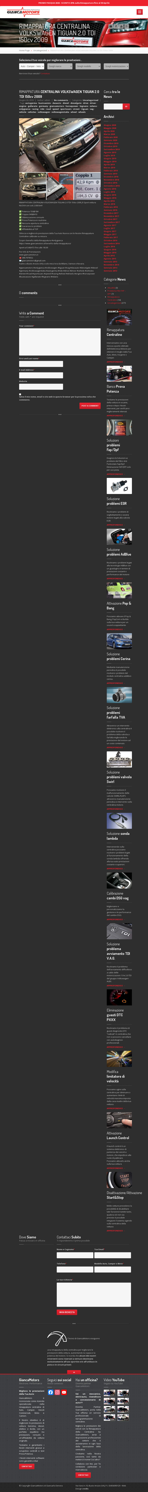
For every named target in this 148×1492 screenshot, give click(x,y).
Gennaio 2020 (110, 140)
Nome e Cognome (66, 1249)
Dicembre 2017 (111, 213)
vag (92, 109)
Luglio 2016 (109, 246)
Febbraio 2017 (111, 237)
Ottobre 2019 (110, 146)
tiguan (84, 109)
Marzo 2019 (109, 167)
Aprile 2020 (109, 131)
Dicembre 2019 (111, 143)
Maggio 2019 (110, 161)
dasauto (56, 103)
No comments (61, 100)
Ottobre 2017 (110, 219)
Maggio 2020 (110, 128)
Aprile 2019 (109, 164)
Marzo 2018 (109, 204)
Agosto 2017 (110, 225)
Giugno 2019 (110, 158)
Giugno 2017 (110, 231)
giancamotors (57, 106)
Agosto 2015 (110, 258)
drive (85, 103)
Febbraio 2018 (111, 207)
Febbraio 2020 (111, 137)
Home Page (24, 50)
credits (85, 1488)
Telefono (62, 1263)
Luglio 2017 (109, 228)
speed (55, 109)
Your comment (26, 326)
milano (93, 106)
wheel (74, 112)
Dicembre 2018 (111, 176)
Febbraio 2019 (111, 170)
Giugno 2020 (110, 125)
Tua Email (99, 1249)
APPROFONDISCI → (116, 361)
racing (35, 109)
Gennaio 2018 (110, 210)
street (76, 109)
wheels (82, 112)
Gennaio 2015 (110, 261)
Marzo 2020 (109, 134)
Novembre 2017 (111, 216)
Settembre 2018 (111, 185)
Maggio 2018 (110, 198)
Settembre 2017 (111, 222)
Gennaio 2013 (110, 270)
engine (22, 106)
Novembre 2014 (111, 264)
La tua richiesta (65, 1279)
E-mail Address (27, 370)
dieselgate (76, 103)
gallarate (32, 106)
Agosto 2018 (110, 188)
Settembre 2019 (111, 149)
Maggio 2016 (110, 252)
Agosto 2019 (110, 152)
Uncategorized (40, 50)
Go (126, 106)
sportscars (65, 109)
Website (23, 381)
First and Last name (29, 358)
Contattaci (45, 73)
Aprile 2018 (109, 201)
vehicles (32, 112)
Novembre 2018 (111, 179)
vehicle (22, 112)
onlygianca (24, 109)
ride (42, 109)
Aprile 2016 (109, 255)
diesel (66, 103)
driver (93, 103)
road (48, 109)
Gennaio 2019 (110, 173)
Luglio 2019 (109, 155)
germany (43, 106)
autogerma (31, 103)
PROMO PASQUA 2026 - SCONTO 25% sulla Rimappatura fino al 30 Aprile (74, 3)
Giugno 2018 (110, 195)
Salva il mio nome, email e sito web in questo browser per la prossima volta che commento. (57, 398)
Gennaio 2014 (110, 267)
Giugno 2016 (110, 249)
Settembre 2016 (111, 243)
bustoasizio (45, 103)
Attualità (111, 287)
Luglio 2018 (109, 191)
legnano (84, 106)
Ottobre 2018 (110, 182)
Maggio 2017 (110, 234)
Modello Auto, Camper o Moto (109, 1263)
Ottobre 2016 (110, 240)
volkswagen (44, 112)
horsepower (72, 106)
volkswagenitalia (60, 112)
